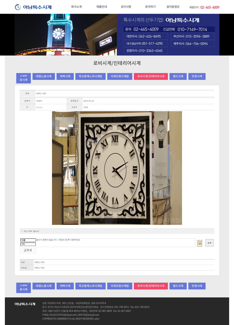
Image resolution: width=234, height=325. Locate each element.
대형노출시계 (44, 76)
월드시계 (178, 76)
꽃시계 (23, 80)
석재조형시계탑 (120, 76)
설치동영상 (172, 7)
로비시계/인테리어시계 (150, 76)
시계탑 (23, 76)
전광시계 (197, 76)
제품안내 (101, 7)
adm (96, 319)
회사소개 (76, 7)
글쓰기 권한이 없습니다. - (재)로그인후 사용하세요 (115, 242)
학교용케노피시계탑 (90, 76)
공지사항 (126, 7)
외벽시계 (65, 76)
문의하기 (150, 7)
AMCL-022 (40, 267)
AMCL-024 (40, 262)
